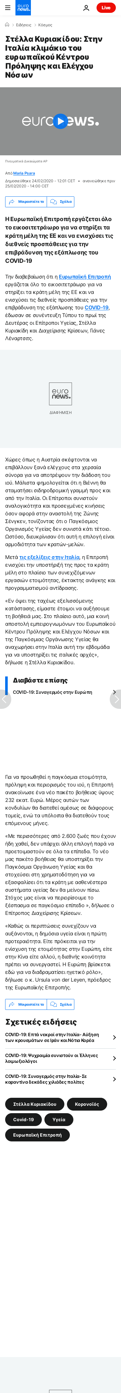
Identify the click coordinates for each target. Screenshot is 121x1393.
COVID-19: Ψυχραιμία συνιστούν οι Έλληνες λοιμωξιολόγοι (51, 1058)
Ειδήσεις (23, 25)
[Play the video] (60, 121)
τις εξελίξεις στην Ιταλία (49, 557)
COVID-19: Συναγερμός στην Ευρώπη (52, 692)
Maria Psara (24, 173)
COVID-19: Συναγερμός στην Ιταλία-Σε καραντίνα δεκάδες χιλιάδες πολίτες (46, 1079)
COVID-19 (96, 307)
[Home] (7, 24)
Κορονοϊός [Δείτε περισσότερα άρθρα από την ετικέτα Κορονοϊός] (87, 1104)
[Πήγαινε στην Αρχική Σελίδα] (23, 7)
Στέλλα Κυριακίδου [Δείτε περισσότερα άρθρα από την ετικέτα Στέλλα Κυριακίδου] (34, 1104)
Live (106, 7)
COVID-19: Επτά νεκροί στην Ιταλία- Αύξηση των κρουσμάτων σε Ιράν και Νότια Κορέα (52, 1037)
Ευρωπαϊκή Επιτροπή (85, 276)
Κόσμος (45, 25)
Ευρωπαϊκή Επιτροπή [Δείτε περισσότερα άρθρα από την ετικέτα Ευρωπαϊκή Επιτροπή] (37, 1135)
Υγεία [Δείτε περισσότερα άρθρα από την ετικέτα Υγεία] (58, 1119)
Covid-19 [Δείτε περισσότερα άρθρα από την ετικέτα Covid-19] (23, 1119)
